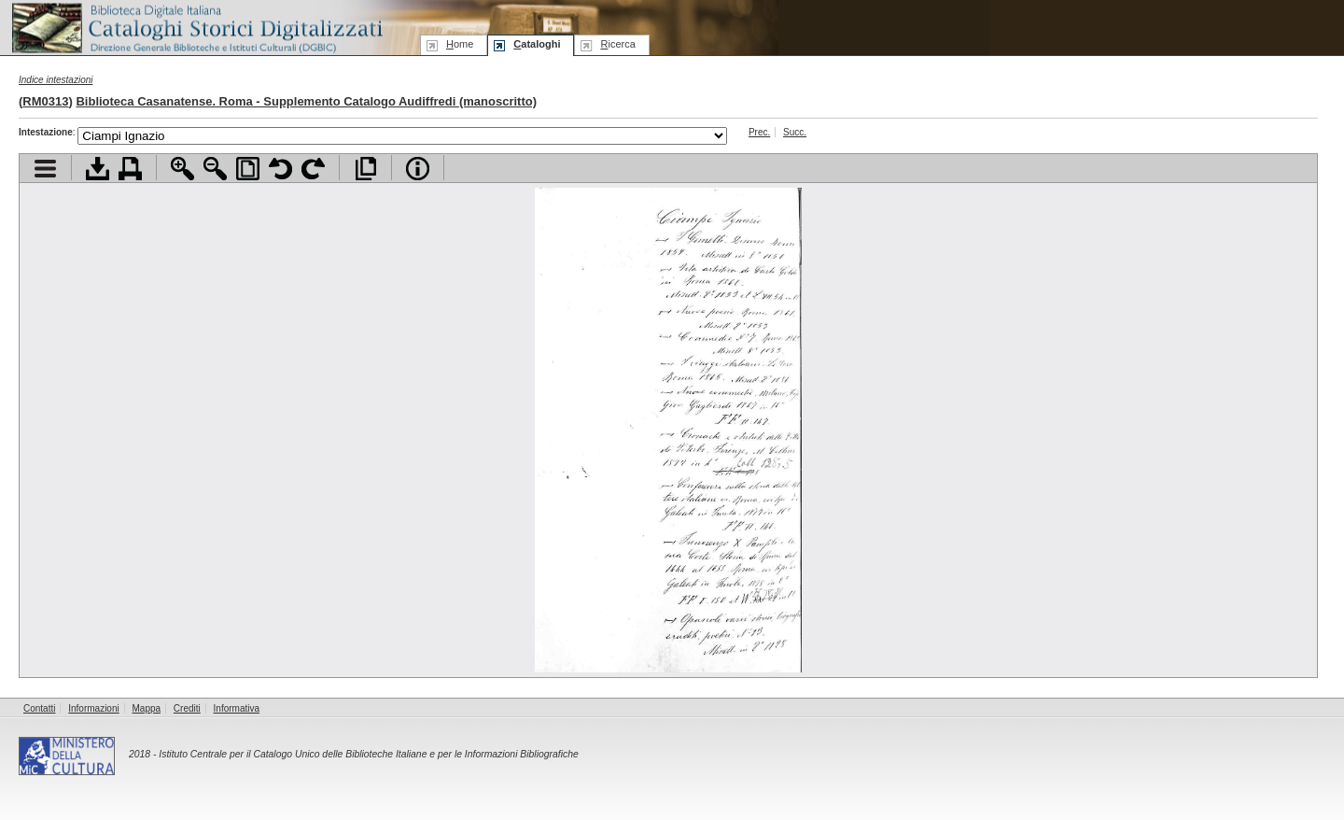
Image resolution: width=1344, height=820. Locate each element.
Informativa (236, 708)
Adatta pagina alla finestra (247, 168)
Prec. (759, 132)
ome (459, 43)
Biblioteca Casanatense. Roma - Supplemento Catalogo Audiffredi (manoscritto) (306, 101)
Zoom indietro (215, 168)
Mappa (147, 708)
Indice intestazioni (56, 80)
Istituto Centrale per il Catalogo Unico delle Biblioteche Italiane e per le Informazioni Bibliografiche (368, 754)
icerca (617, 43)
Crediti (187, 708)
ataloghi (536, 43)
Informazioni (93, 708)
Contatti (39, 708)
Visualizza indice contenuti (45, 168)
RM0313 (45, 101)
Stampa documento (130, 168)
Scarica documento (97, 168)
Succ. (794, 132)
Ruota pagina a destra (313, 168)
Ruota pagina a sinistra (280, 168)
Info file (417, 168)
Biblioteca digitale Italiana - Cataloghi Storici (196, 26)
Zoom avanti (182, 168)
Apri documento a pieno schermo (365, 168)
